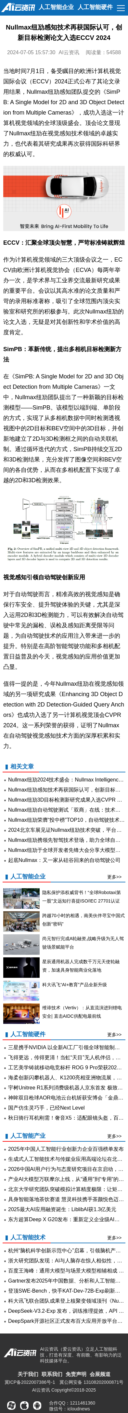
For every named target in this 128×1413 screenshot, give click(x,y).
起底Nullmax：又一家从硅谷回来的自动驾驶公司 (64, 860)
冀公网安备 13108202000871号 (91, 1382)
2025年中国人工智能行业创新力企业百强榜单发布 (66, 1149)
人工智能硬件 (95, 7)
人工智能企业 (56, 7)
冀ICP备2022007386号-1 (30, 1382)
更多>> (114, 876)
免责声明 (76, 1374)
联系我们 (52, 1374)
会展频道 (100, 1374)
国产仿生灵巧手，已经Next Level (46, 1108)
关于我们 (28, 1374)
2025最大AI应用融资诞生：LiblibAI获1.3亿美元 (62, 1209)
